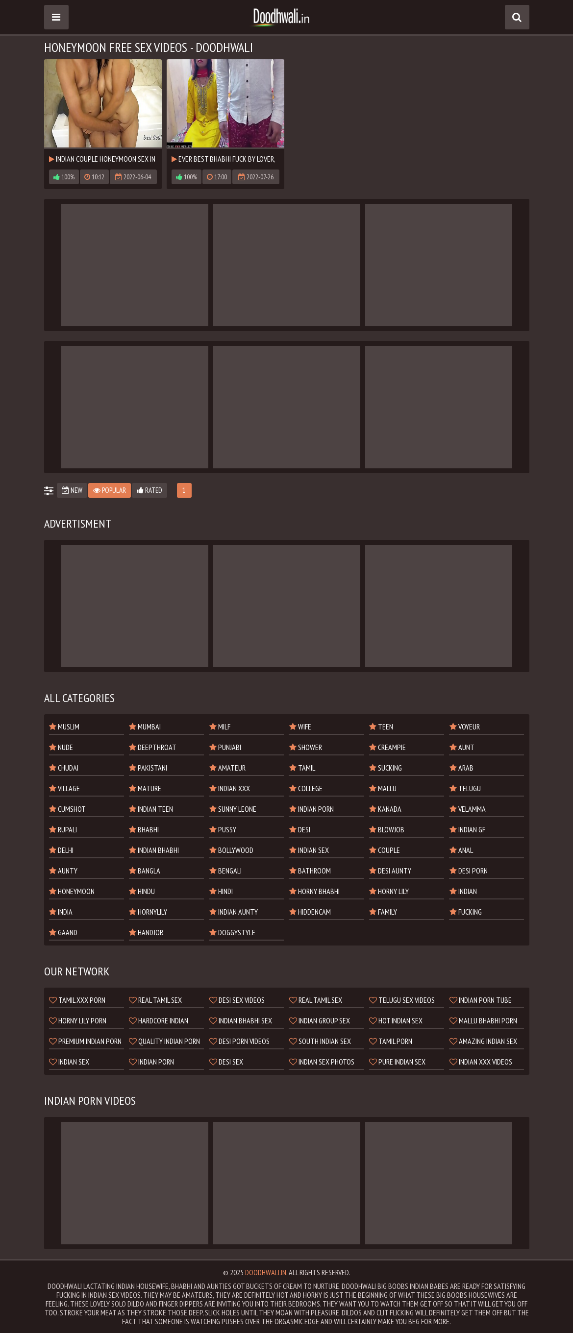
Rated (149, 490)
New (72, 490)
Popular (109, 490)
